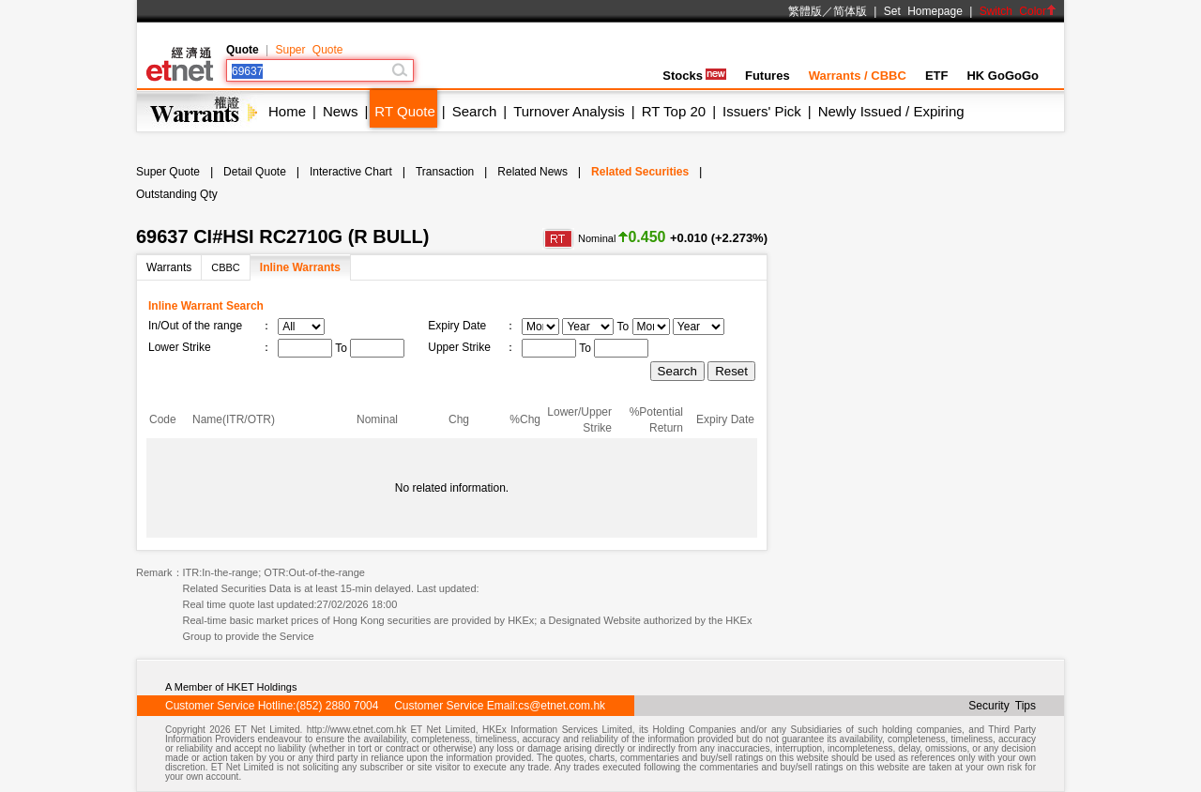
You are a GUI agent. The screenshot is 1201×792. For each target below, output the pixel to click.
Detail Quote (254, 171)
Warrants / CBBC (857, 76)
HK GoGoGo (1002, 76)
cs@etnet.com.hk (561, 705)
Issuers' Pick (761, 111)
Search (474, 111)
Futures (767, 76)
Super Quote (308, 49)
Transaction (445, 171)
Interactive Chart (351, 171)
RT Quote (404, 111)
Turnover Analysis (569, 111)
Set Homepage (923, 11)
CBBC (225, 267)
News (340, 111)
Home (287, 111)
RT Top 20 (674, 111)
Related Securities (640, 171)
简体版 (850, 11)
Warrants (168, 267)
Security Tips (1002, 705)
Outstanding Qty (177, 194)
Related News (532, 171)
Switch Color (1018, 11)
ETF (937, 76)
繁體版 (805, 11)
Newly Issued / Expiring (891, 111)
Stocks (694, 76)
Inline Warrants (300, 267)
